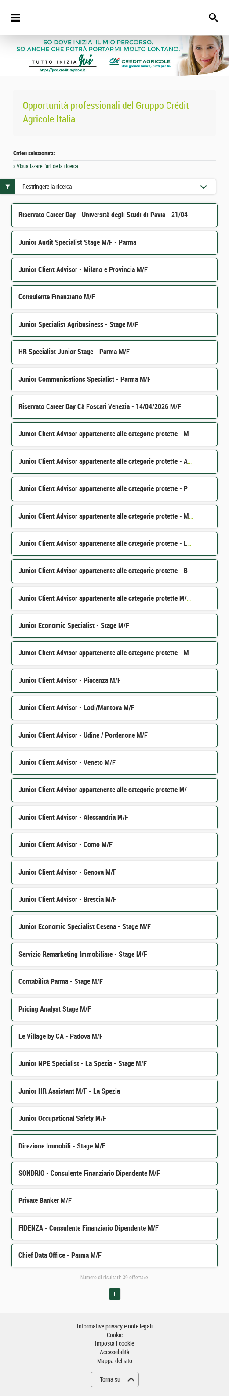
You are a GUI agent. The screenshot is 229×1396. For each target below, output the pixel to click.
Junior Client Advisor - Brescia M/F (67, 899)
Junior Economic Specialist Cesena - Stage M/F (84, 926)
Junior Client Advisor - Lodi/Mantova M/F (76, 707)
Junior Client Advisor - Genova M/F (67, 872)
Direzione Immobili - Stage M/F (61, 1146)
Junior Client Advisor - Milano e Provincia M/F (83, 270)
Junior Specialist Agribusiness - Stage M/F (78, 324)
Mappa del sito (114, 1361)
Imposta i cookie (114, 1343)
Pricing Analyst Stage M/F (54, 1009)
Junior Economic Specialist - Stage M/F (73, 625)
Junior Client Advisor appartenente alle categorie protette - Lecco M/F (115, 543)
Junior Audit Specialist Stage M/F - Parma (77, 242)
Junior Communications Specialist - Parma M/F (84, 379)
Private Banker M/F (45, 1200)
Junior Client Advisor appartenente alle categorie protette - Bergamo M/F (119, 571)
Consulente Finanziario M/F (56, 297)
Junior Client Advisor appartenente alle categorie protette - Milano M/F (116, 653)
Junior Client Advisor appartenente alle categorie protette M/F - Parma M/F (122, 790)
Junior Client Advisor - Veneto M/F (67, 762)
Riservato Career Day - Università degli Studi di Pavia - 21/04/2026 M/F (117, 215)
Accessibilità (115, 1352)
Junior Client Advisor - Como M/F (65, 844)
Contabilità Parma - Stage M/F (60, 981)
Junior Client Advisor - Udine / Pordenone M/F (83, 735)
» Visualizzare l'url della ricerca (45, 166)
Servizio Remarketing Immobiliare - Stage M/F (82, 954)
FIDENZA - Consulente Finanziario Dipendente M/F (88, 1228)
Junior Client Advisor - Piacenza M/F (69, 680)
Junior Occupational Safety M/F (62, 1118)
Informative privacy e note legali (115, 1326)
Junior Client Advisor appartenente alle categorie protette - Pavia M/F (114, 488)
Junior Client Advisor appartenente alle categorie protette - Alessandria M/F (123, 461)
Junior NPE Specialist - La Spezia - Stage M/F (82, 1063)
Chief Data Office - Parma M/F (60, 1255)
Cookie (115, 1335)
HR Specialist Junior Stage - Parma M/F (74, 352)
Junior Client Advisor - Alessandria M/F (73, 817)
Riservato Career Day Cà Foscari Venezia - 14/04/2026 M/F (99, 406)
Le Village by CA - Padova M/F (60, 1036)
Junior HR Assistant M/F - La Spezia (69, 1091)
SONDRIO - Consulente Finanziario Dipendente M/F (89, 1173)
